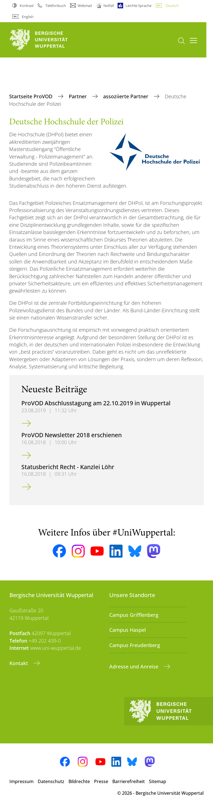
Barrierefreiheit (128, 781)
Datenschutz (51, 781)
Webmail (85, 5)
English (28, 16)
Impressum (21, 781)
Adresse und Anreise (134, 666)
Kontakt (19, 663)
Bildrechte (79, 781)
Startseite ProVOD (31, 96)
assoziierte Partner (126, 96)
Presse (101, 781)
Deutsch (172, 5)
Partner (78, 96)
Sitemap (157, 781)
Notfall (108, 5)
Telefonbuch (55, 5)
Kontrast (27, 5)
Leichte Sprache (138, 5)
